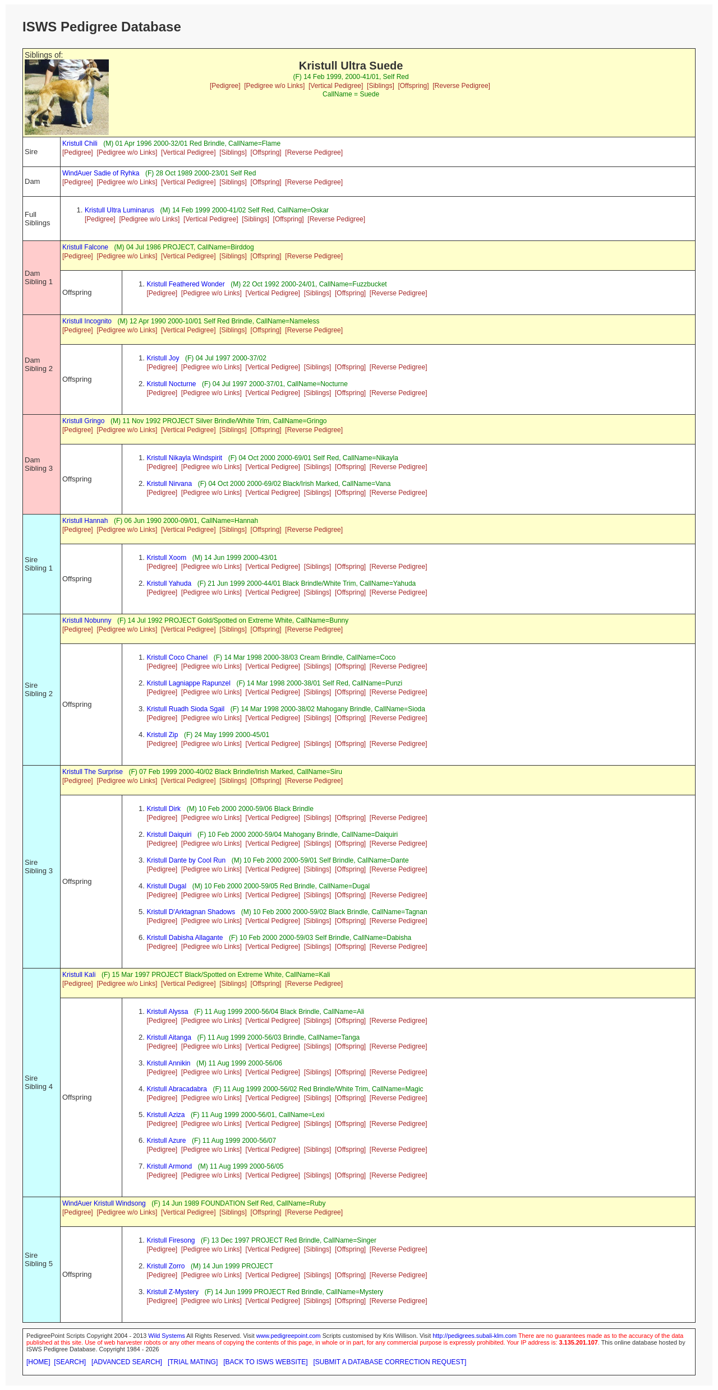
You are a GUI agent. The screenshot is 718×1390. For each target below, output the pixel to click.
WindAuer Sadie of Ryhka (100, 173)
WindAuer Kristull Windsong (104, 1203)
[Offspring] (413, 86)
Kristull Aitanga (168, 1037)
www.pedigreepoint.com (288, 1335)
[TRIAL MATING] (193, 1362)
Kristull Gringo (83, 421)
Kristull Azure (166, 1141)
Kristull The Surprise (92, 772)
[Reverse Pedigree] (461, 86)
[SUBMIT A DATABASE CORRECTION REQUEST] (390, 1362)
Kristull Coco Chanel (177, 657)
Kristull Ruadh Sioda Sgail (185, 709)
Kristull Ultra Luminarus (119, 210)
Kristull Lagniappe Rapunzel (188, 683)
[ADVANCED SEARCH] (126, 1362)
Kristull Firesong (170, 1240)
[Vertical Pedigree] (336, 86)
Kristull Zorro (165, 1266)
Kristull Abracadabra (176, 1089)
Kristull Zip (162, 735)
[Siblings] (380, 86)
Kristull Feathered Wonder (185, 284)
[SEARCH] (70, 1362)
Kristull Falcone (85, 247)
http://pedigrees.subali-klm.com (474, 1335)
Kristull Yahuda (168, 583)
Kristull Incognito (87, 321)
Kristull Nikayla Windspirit (184, 458)
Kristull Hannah (85, 521)
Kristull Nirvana (169, 484)
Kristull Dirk (163, 809)
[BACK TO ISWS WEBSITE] (265, 1362)
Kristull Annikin (168, 1063)
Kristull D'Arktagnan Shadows (190, 912)
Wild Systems (166, 1335)
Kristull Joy (162, 358)
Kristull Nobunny (86, 620)
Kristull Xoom (166, 558)
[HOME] (38, 1362)
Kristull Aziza (165, 1115)
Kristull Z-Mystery (172, 1292)
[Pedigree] (225, 86)
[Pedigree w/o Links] (274, 86)
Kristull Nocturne (171, 384)
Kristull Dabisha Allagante (184, 938)
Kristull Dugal (166, 886)
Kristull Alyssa (167, 1012)
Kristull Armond (169, 1166)
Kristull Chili (80, 143)
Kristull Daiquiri (168, 834)
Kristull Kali (78, 975)
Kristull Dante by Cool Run (185, 860)
